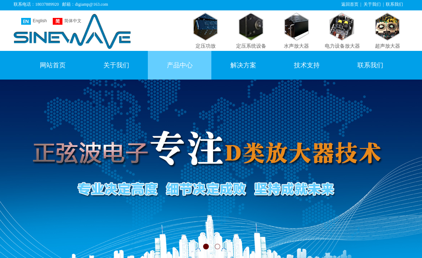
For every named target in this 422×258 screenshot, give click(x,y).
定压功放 (206, 46)
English (34, 21)
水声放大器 (296, 46)
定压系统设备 (251, 46)
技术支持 (307, 65)
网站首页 (53, 65)
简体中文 (67, 21)
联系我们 (370, 65)
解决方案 (243, 65)
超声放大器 (387, 46)
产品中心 (180, 65)
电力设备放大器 (342, 46)
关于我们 (116, 65)
